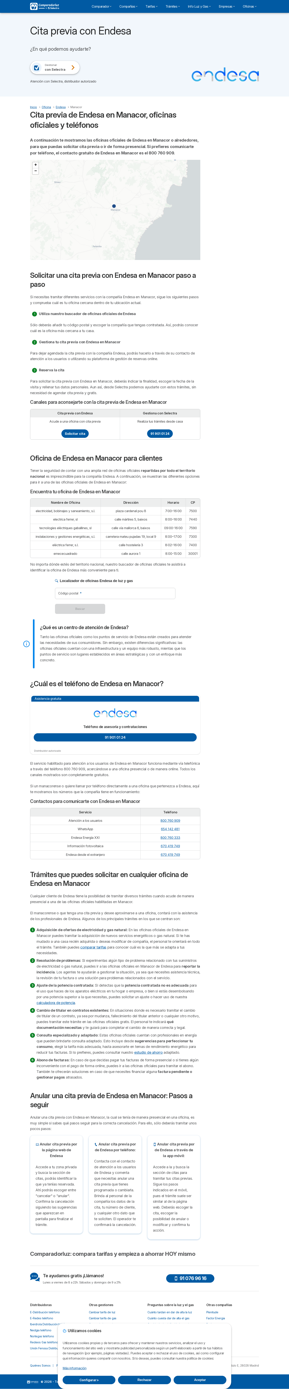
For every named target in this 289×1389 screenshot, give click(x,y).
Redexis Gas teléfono (44, 1342)
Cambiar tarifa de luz (102, 1312)
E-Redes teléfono (41, 1318)
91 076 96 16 (190, 1278)
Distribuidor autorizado (47, 750)
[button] (177, 161)
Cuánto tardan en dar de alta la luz (170, 1312)
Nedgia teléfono (40, 1330)
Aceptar (200, 1380)
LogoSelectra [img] (32, 1382)
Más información (74, 1368)
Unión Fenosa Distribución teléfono (52, 1348)
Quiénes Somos (40, 1365)
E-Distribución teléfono (45, 1312)
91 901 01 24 (160, 434)
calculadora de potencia (56, 1003)
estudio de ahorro (148, 1052)
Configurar (89, 1380)
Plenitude (212, 1312)
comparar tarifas (93, 947)
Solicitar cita (75, 434)
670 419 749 (170, 846)
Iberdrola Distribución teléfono (49, 1324)
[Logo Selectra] (44, 6)
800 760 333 (170, 838)
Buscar (80, 608)
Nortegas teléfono (42, 1336)
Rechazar (144, 1380)
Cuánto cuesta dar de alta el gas (168, 1318)
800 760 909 (170, 821)
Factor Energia (215, 1318)
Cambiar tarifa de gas (103, 1318)
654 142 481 (170, 829)
